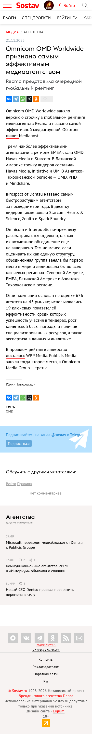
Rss (46, 681)
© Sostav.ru (17, 690)
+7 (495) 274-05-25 (46, 650)
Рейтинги (67, 17)
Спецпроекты (36, 17)
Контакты (46, 659)
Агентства (20, 516)
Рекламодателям (46, 667)
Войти (11, 483)
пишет (12, 135)
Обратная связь (46, 674)
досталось (15, 355)
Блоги (9, 17)
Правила (24, 483)
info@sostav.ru (46, 645)
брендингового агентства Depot (46, 696)
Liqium (59, 711)
